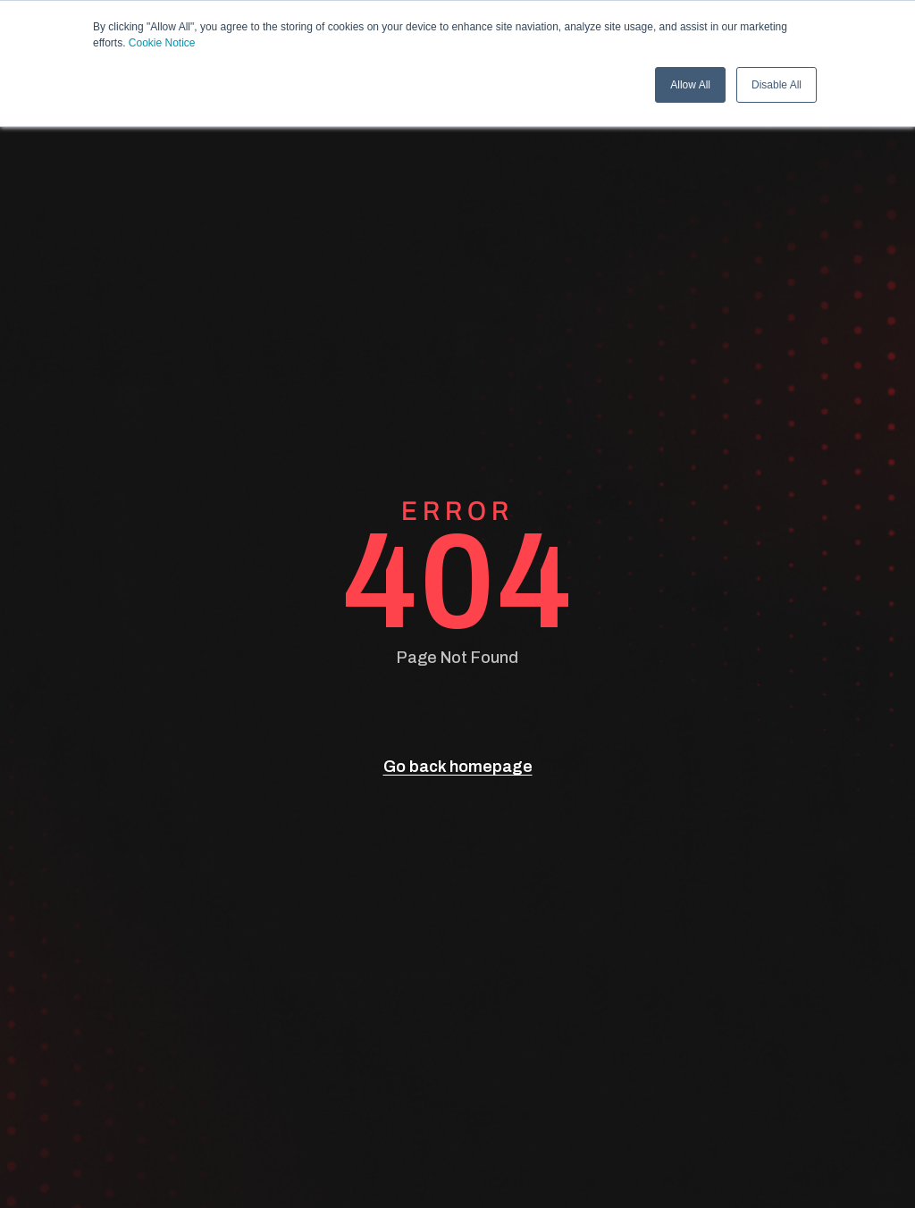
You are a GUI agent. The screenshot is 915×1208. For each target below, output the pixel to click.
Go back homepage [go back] (458, 767)
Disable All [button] (776, 85)
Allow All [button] (690, 85)
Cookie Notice (162, 43)
